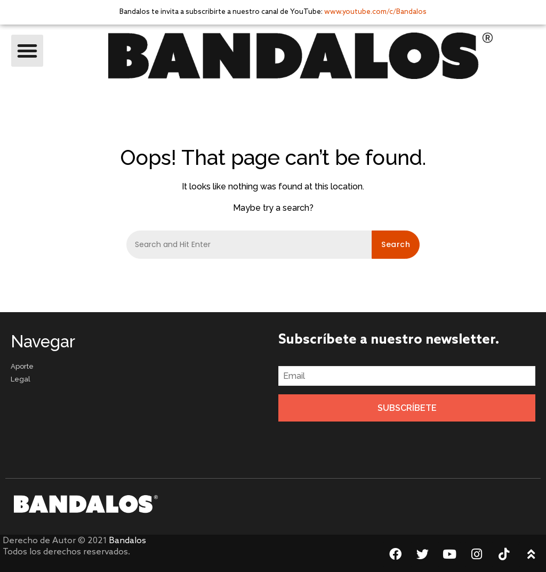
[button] (27, 51)
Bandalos (127, 541)
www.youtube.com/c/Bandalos (375, 12)
